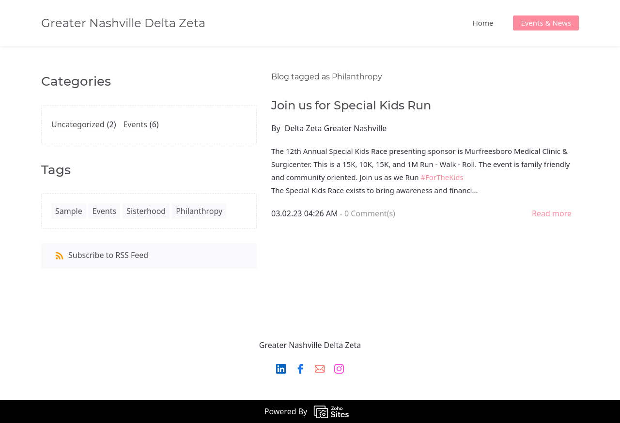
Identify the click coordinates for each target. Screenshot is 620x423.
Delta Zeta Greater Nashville (336, 128)
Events (135, 124)
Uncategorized (78, 124)
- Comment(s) (367, 213)
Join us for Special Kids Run (351, 105)
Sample (68, 211)
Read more (552, 213)
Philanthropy (199, 211)
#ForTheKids (441, 177)
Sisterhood (146, 211)
